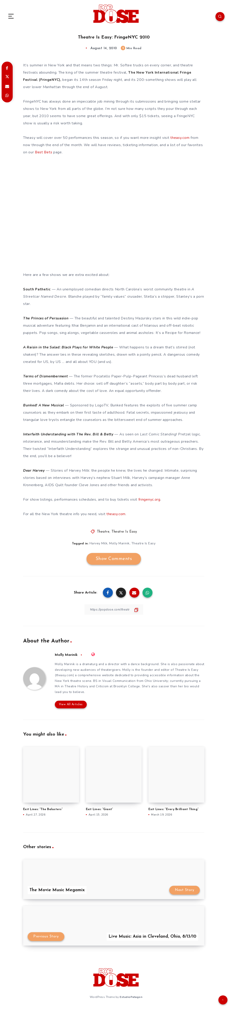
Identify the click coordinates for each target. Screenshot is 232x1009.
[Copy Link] (114, 609)
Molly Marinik (119, 543)
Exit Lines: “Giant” (99, 810)
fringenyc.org (149, 499)
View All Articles (70, 704)
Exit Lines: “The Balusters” (43, 810)
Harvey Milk (98, 543)
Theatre (103, 531)
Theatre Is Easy (124, 531)
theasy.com (180, 137)
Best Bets (44, 152)
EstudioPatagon (131, 997)
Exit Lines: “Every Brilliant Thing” (173, 810)
